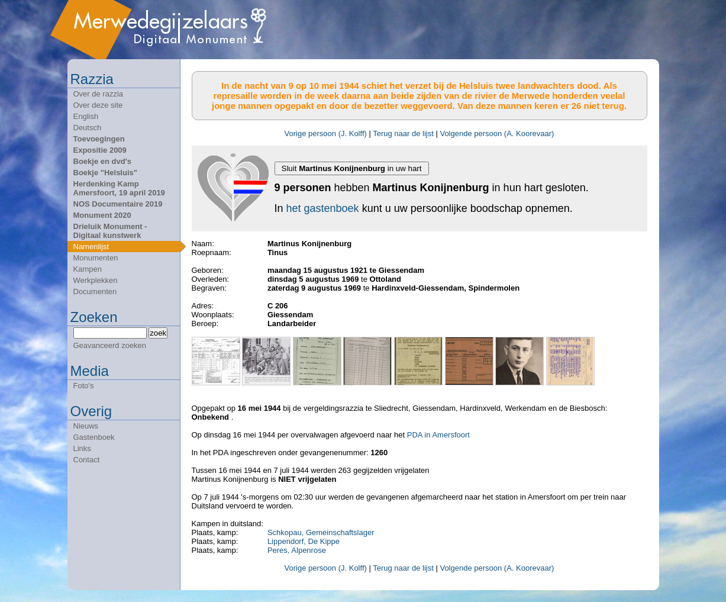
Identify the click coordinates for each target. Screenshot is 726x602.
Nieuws (86, 425)
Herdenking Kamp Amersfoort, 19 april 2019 (119, 188)
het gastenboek (322, 208)
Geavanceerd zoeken (110, 345)
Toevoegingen (99, 138)
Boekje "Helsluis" (105, 172)
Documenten (95, 291)
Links (82, 448)
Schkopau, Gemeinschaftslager (321, 532)
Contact (86, 459)
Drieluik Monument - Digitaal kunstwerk (110, 231)
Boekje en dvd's (102, 161)
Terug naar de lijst (403, 133)
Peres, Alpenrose (296, 550)
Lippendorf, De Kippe (303, 541)
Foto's (83, 385)
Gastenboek (94, 437)
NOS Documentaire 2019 (118, 203)
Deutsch (87, 127)
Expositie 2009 (100, 150)
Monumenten (95, 257)
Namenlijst (91, 246)
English (86, 116)
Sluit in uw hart (352, 168)
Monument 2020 (102, 215)
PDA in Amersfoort (438, 434)
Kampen (87, 269)
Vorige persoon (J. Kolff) (326, 133)
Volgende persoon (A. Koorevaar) (497, 133)
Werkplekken (95, 280)
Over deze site (98, 105)
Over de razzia (98, 93)
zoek (158, 333)
